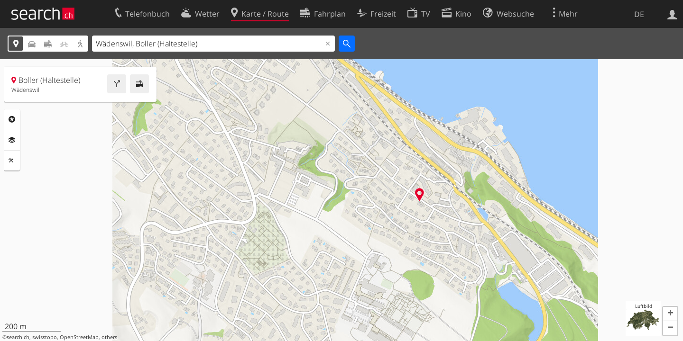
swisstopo (44, 337)
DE (639, 14)
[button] (670, 314)
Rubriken (12, 119)
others (109, 337)
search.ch (18, 337)
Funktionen (12, 160)
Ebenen (12, 140)
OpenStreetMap (79, 337)
